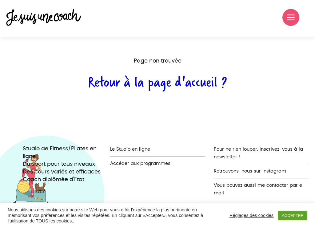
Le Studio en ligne (130, 149)
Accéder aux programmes (140, 163)
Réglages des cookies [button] (251, 215)
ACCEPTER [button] (293, 215)
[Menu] (290, 17)
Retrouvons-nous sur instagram (250, 171)
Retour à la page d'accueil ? (157, 81)
